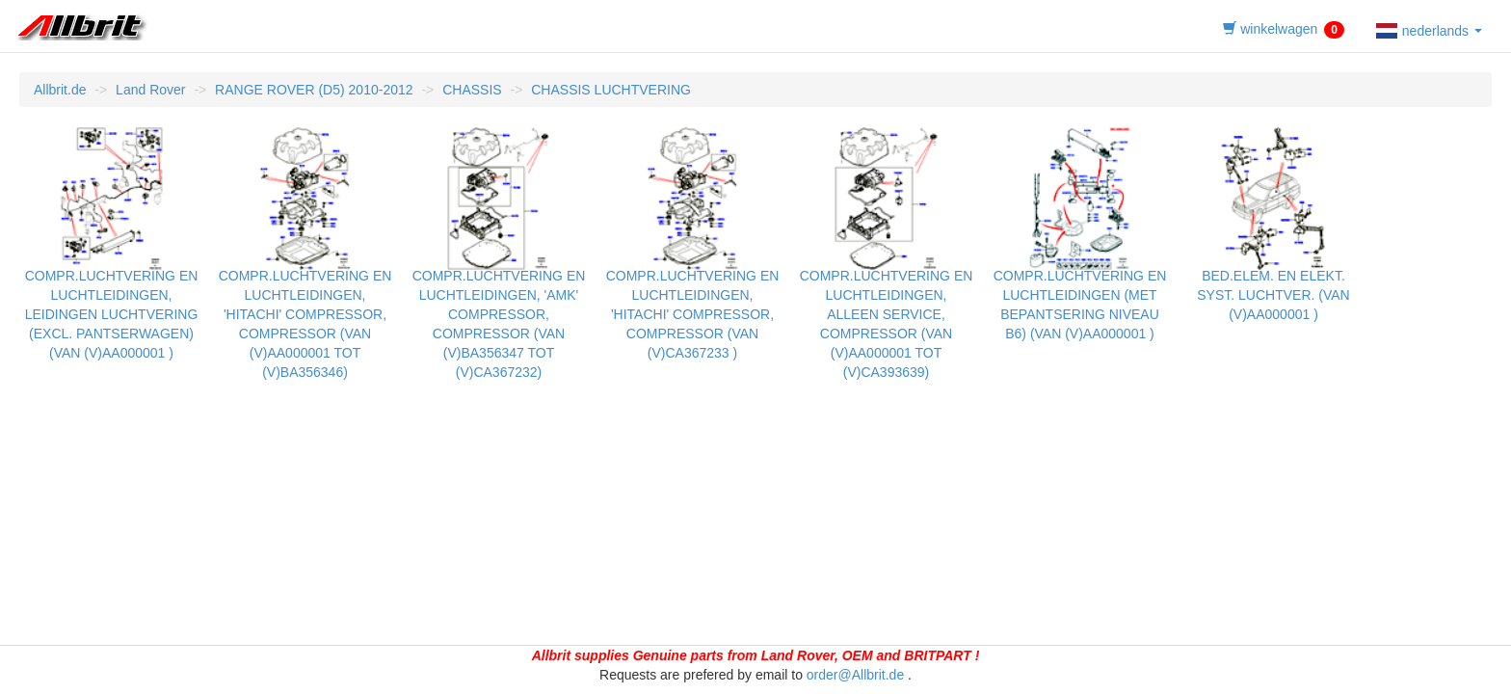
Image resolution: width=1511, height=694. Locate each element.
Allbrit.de (60, 89)
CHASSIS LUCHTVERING (611, 89)
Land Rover (150, 89)
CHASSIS (471, 89)
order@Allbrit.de (855, 674)
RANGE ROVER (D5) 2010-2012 (313, 89)
